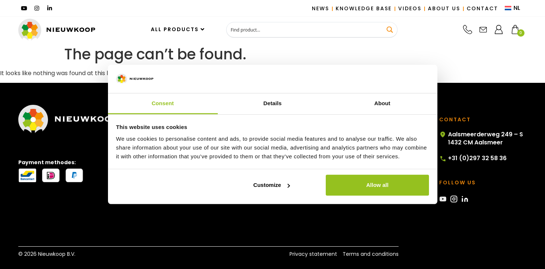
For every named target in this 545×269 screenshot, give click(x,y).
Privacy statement (313, 254)
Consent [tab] (163, 103)
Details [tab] (273, 103)
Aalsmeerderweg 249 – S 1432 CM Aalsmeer (481, 138)
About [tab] (382, 103)
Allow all (377, 185)
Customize (271, 185)
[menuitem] (512, 8)
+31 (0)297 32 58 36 (473, 158)
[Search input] (305, 29)
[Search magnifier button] (389, 29)
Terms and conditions (371, 254)
